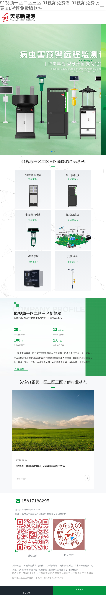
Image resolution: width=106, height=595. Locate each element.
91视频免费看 (30, 565)
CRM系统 (73, 570)
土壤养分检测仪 (81, 565)
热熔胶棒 (43, 570)
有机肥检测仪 (66, 565)
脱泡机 (41, 565)
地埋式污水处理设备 (58, 570)
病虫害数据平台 (29, 570)
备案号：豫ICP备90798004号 (49, 577)
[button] (51, 151)
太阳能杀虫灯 (52, 565)
